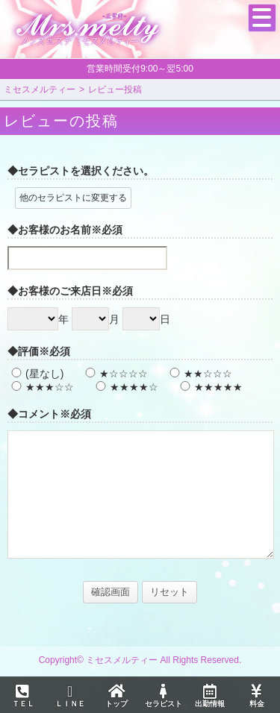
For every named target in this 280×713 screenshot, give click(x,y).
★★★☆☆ (40, 387)
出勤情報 (210, 696)
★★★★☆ (125, 387)
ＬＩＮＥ (69, 696)
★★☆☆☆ (199, 374)
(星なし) (35, 374)
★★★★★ (209, 387)
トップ (116, 696)
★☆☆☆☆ (114, 374)
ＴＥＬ (23, 696)
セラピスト (163, 696)
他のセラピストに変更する (73, 197)
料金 (256, 696)
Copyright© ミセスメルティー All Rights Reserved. (140, 660)
